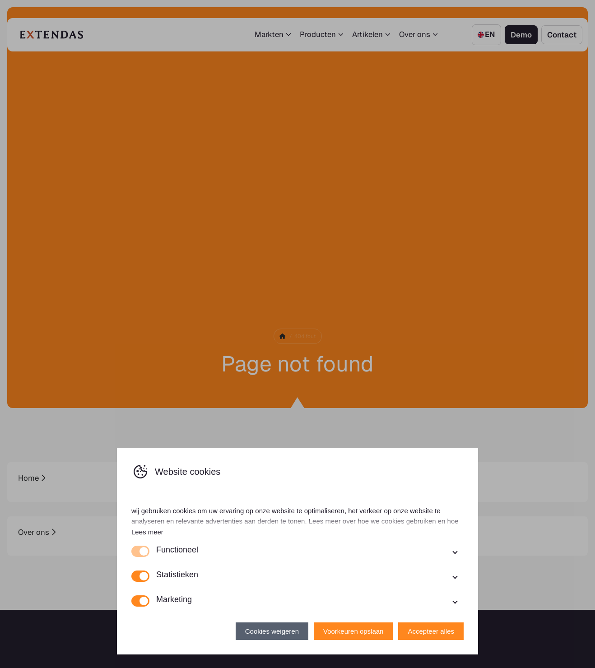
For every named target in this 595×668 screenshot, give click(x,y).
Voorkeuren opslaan (353, 631)
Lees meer (147, 532)
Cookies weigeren (272, 631)
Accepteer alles (431, 631)
